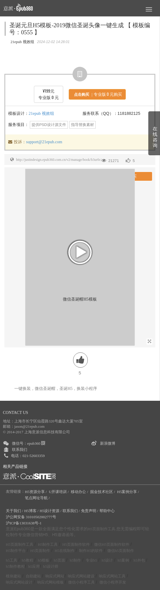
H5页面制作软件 (76, 544)
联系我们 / (71, 511)
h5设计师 (50, 566)
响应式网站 (54, 576)
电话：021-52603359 (28, 455)
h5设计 (107, 560)
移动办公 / (80, 492)
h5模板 (43, 560)
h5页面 (59, 560)
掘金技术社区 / (103, 492)
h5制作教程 (15, 566)
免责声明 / (89, 511)
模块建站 (13, 576)
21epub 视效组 (41, 113)
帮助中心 (107, 511)
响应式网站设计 (19, 582)
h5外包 (139, 560)
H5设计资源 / (50, 511)
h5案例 (123, 560)
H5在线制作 (65, 550)
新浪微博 (107, 443)
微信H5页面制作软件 (111, 544)
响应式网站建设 (81, 576)
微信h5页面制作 (120, 550)
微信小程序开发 (112, 582)
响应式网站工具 (112, 576)
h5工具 (11, 560)
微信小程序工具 (81, 582)
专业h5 (91, 560)
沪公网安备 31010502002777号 (31, 517)
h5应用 (34, 566)
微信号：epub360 (28, 443)
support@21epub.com (44, 142)
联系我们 (19, 449)
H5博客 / (31, 511)
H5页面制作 (40, 550)
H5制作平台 (16, 550)
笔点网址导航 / (38, 498)
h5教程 (27, 560)
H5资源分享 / (36, 492)
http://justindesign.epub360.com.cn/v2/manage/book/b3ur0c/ (58, 160)
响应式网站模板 (50, 582)
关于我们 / (14, 511)
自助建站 (33, 576)
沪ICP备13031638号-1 (24, 523)
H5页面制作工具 (101, 529)
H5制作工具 (48, 544)
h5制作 (75, 560)
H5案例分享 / (128, 492)
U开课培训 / (59, 492)
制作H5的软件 (91, 550)
